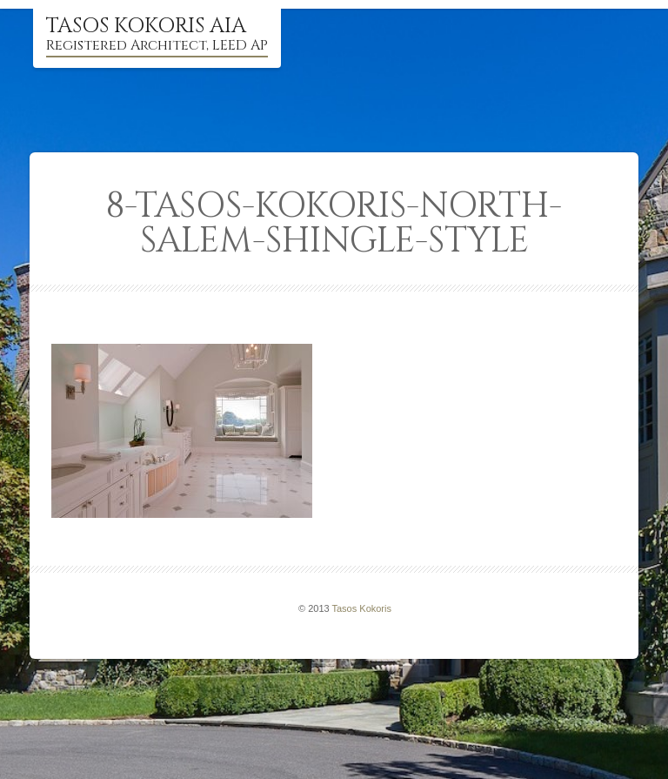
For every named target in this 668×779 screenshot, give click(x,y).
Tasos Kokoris (361, 608)
